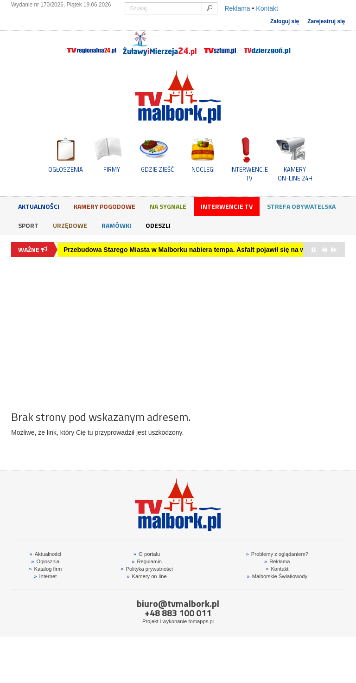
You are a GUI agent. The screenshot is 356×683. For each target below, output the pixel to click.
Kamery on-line (146, 576)
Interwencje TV (227, 206)
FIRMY (111, 169)
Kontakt (267, 8)
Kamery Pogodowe (104, 206)
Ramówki (116, 225)
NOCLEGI (203, 169)
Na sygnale (168, 206)
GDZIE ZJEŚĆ (157, 169)
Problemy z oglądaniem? (277, 554)
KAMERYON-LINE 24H (295, 173)
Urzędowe (70, 225)
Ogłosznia (45, 561)
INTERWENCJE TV (249, 173)
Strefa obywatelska (301, 206)
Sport (28, 225)
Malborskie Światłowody (277, 576)
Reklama (237, 8)
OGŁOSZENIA (65, 169)
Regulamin (147, 561)
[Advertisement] (178, 329)
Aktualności (38, 206)
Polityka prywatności (147, 569)
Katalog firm (45, 569)
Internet (45, 576)
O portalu (147, 554)
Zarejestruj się (326, 21)
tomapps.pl (201, 621)
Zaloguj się (284, 21)
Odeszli (158, 225)
